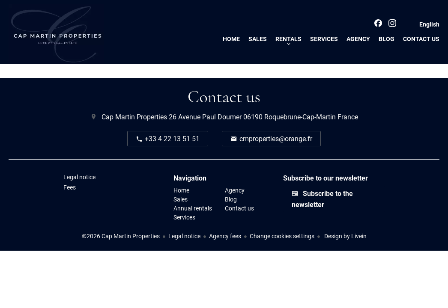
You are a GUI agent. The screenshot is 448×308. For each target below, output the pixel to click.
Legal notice (184, 236)
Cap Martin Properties (134, 116)
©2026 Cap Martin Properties (121, 236)
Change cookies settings (282, 236)
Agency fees (225, 236)
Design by (345, 236)
